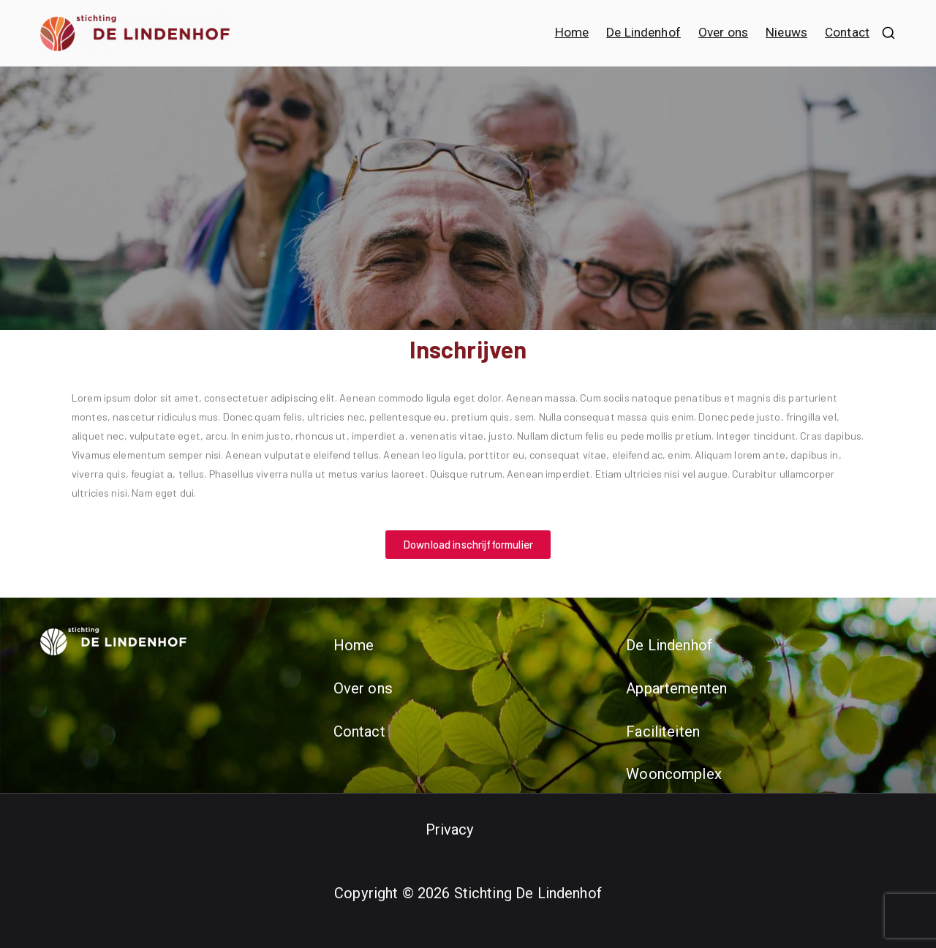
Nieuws (786, 32)
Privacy (450, 829)
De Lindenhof (643, 32)
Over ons (723, 32)
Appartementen (676, 688)
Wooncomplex (674, 774)
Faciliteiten (663, 731)
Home (572, 32)
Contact (847, 32)
